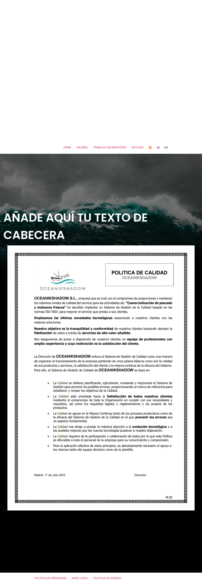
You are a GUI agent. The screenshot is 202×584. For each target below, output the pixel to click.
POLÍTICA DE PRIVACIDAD (51, 578)
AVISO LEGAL (80, 578)
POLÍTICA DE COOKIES (107, 578)
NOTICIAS (138, 147)
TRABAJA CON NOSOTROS (109, 147)
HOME (67, 147)
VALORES (82, 147)
